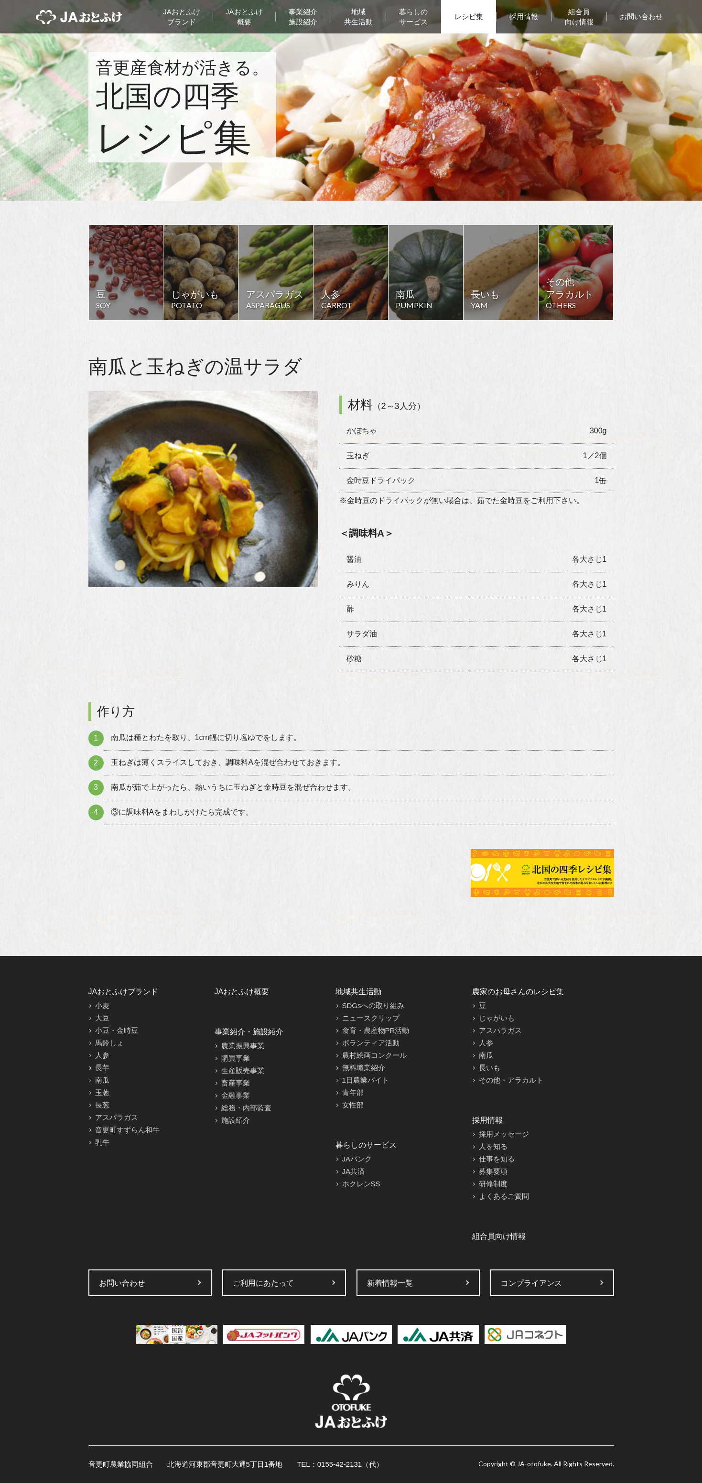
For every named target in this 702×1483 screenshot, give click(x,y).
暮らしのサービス (413, 17)
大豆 (102, 1018)
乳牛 (102, 1142)
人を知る (493, 1146)
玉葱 (102, 1092)
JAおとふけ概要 (244, 17)
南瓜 (102, 1080)
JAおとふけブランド (181, 17)
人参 (102, 1055)
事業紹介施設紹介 (303, 17)
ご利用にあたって (263, 1283)
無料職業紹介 (363, 1068)
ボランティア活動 (371, 1043)
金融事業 (235, 1095)
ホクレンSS (361, 1184)
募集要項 (493, 1171)
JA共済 (353, 1171)
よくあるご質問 (504, 1196)
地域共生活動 (358, 17)
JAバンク (357, 1159)
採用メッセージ (504, 1134)
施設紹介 (235, 1120)
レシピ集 (468, 16)
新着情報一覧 (390, 1283)
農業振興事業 (242, 1046)
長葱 (102, 1105)
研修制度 (493, 1184)
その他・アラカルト (511, 1080)
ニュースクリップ (371, 1018)
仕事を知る (497, 1159)
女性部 (353, 1105)
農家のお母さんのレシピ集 (518, 992)
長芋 (102, 1068)
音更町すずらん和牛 (127, 1130)
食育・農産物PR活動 (376, 1030)
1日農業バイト (365, 1080)
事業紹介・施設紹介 (249, 1032)
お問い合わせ (641, 16)
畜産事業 (235, 1083)
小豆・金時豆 (116, 1030)
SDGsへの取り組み (373, 1005)
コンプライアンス (531, 1283)
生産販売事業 (242, 1070)
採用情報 (523, 16)
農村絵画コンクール (374, 1055)
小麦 (102, 1005)
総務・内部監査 (246, 1108)
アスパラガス (116, 1117)
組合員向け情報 (579, 17)
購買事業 (235, 1058)
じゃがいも (497, 1018)
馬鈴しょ (109, 1043)
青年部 (353, 1092)
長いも (489, 1068)
